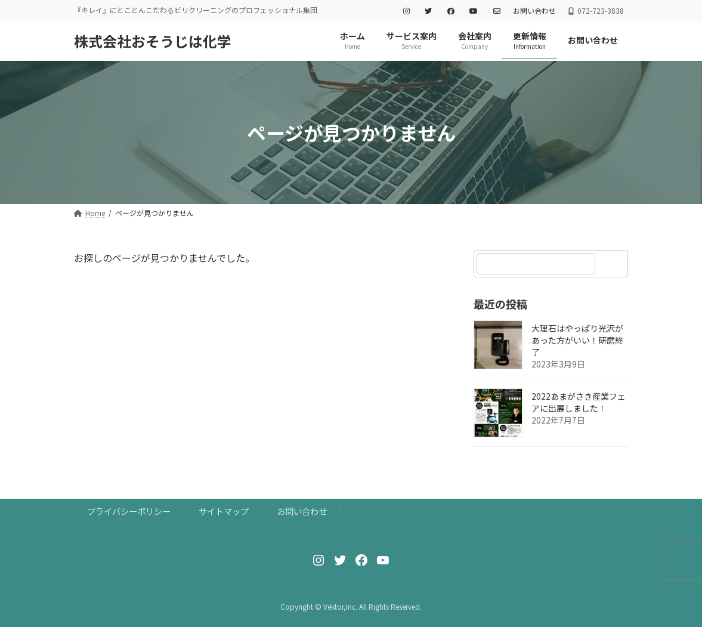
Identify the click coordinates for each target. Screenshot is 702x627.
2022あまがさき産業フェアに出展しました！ (578, 403)
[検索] (614, 263)
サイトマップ (224, 511)
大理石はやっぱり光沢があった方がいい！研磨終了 (577, 341)
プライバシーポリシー (129, 511)
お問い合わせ (534, 11)
